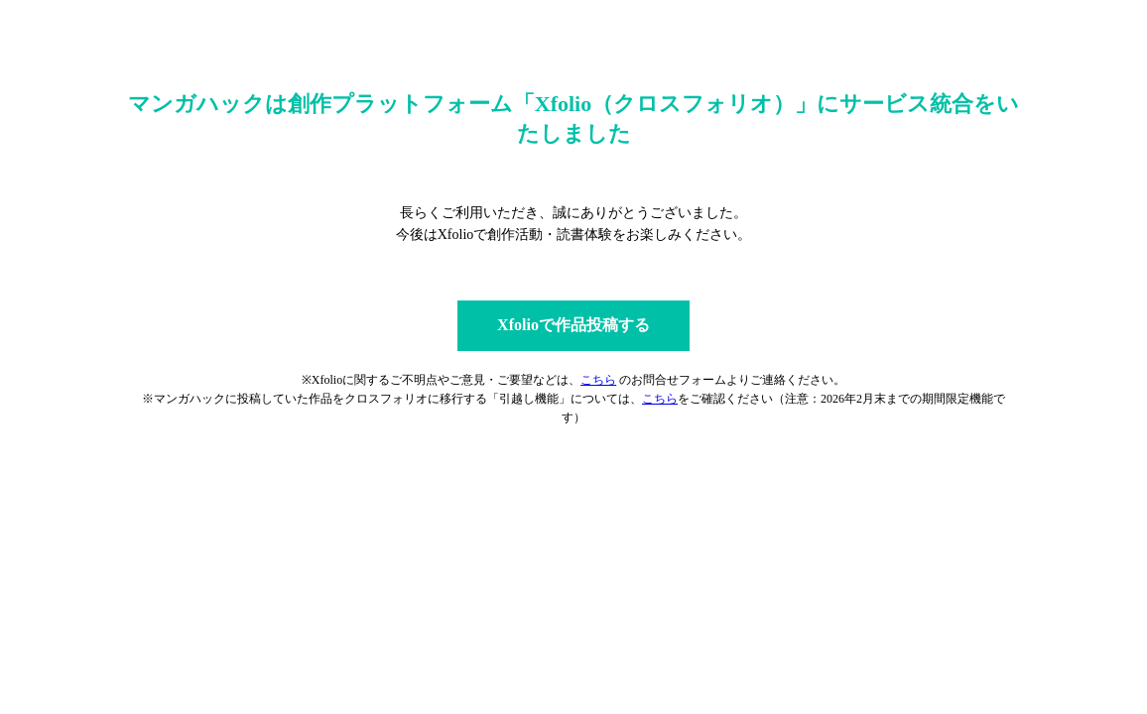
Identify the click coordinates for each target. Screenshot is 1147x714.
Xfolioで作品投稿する (573, 324)
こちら (598, 380)
